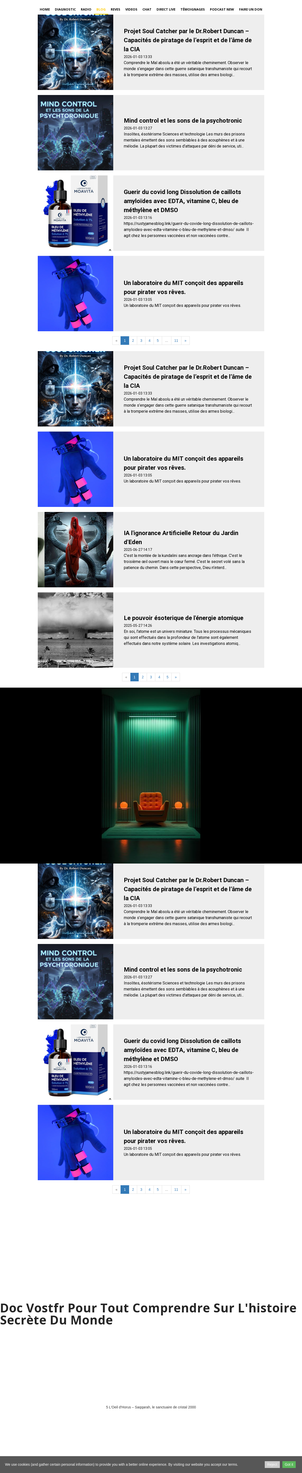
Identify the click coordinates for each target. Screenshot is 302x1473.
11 (176, 341)
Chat (147, 9)
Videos (131, 9)
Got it (289, 1464)
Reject (272, 1464)
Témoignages (192, 9)
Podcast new (222, 9)
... (166, 341)
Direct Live (166, 9)
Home (45, 9)
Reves (115, 9)
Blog (101, 9)
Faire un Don (250, 9)
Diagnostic (65, 9)
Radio (86, 9)
